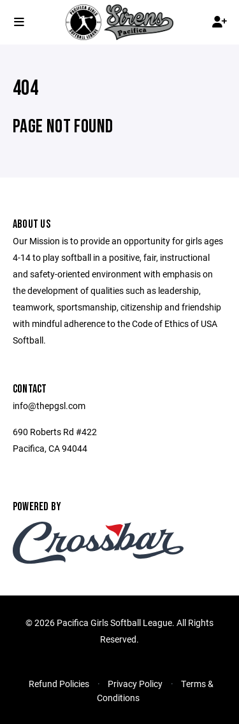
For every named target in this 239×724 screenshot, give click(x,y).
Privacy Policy (135, 684)
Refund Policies (59, 684)
